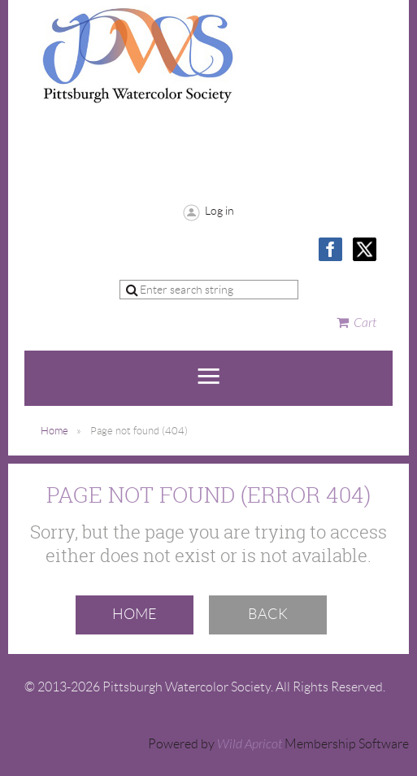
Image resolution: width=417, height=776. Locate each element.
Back (268, 614)
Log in (219, 210)
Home (54, 431)
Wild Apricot (249, 744)
